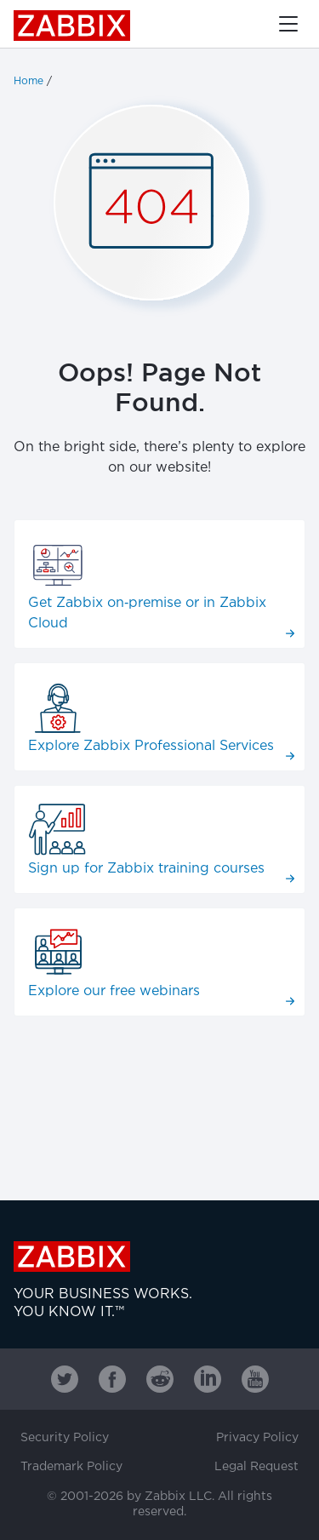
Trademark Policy (71, 1467)
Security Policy (64, 1438)
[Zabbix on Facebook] (112, 1379)
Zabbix (72, 25)
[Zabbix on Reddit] (160, 1379)
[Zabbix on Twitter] (64, 1379)
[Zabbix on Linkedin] (207, 1379)
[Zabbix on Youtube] (255, 1379)
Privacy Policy (257, 1438)
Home (28, 81)
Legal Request (256, 1467)
